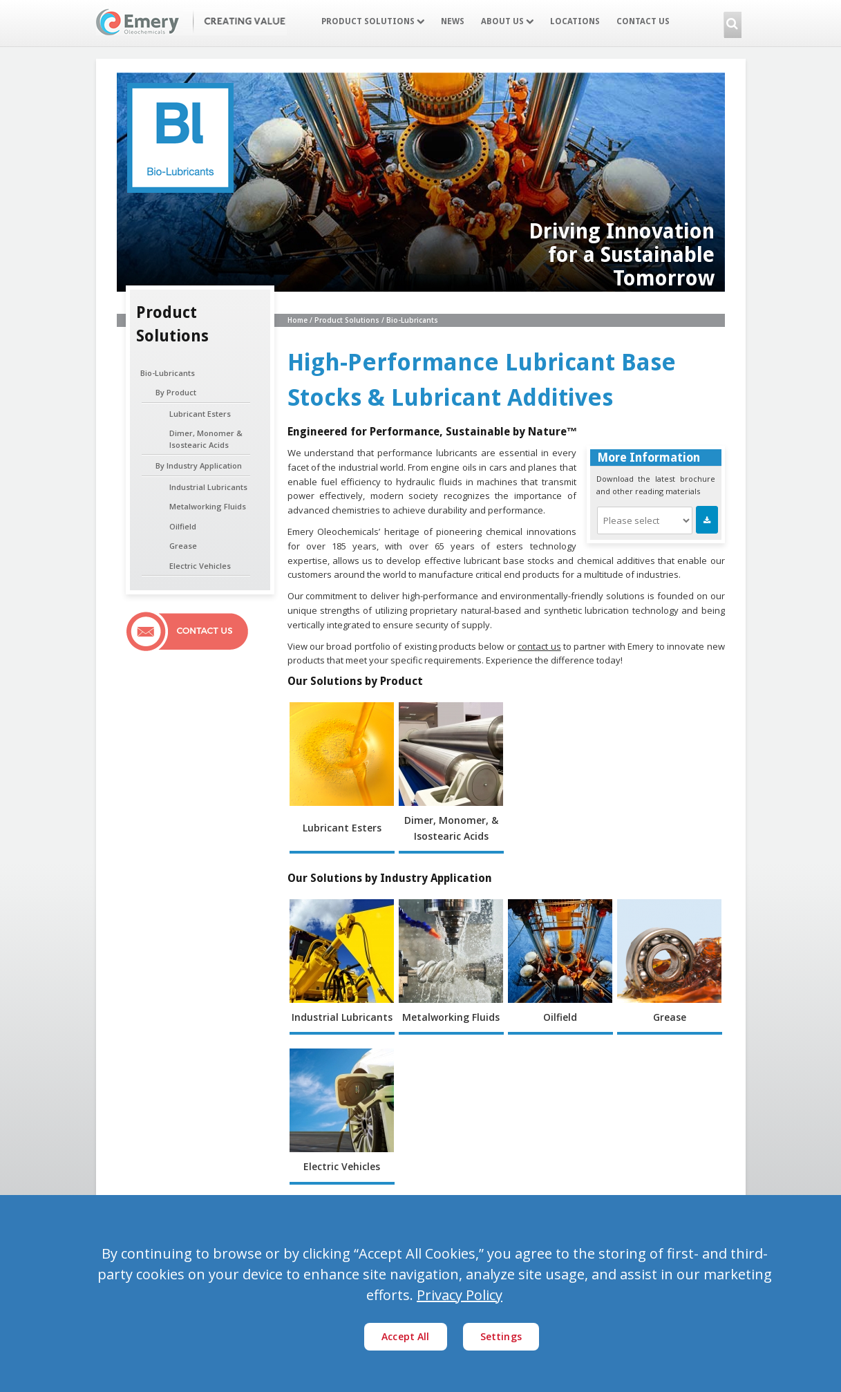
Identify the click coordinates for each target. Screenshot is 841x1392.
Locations (575, 21)
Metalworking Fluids (207, 506)
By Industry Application (198, 465)
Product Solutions (372, 21)
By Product (175, 392)
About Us (507, 21)
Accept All (405, 1336)
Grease (183, 545)
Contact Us (643, 21)
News (452, 21)
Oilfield (182, 526)
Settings (501, 1336)
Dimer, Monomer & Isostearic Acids (206, 439)
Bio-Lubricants (167, 373)
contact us (539, 646)
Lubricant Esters (200, 413)
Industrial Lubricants (208, 487)
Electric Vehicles (200, 566)
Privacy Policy (459, 1295)
